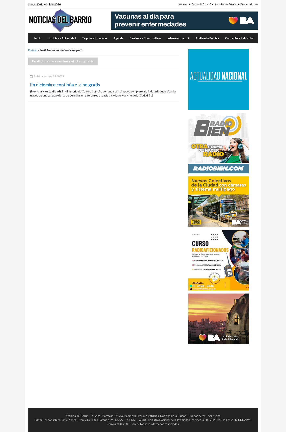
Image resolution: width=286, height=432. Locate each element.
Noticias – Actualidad (62, 38)
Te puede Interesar (94, 38)
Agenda (118, 38)
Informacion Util (178, 38)
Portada (32, 50)
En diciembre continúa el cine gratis (65, 84)
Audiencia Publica (207, 38)
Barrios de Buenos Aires (145, 38)
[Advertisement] (218, 372)
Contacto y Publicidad (239, 38)
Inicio (38, 38)
